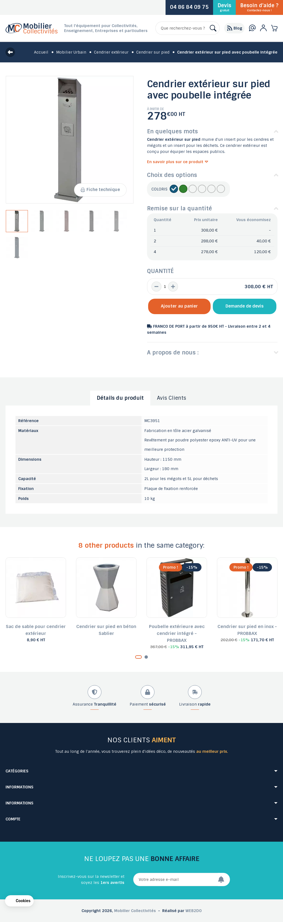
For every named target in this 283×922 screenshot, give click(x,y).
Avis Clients (171, 398)
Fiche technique (100, 189)
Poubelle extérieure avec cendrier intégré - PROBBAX (177, 633)
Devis (224, 7)
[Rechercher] (187, 28)
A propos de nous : (173, 352)
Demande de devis (245, 306)
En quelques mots (172, 131)
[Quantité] (164, 286)
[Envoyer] (224, 879)
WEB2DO (193, 910)
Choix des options (172, 175)
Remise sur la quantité (179, 208)
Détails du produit (120, 398)
